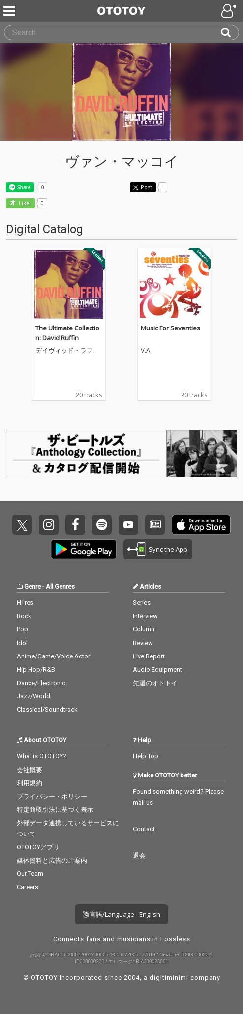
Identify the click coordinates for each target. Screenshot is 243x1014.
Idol (22, 643)
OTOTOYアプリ (38, 847)
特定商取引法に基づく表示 (55, 809)
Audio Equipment (157, 669)
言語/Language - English (121, 914)
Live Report (149, 656)
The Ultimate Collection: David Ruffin (67, 333)
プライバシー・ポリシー (52, 796)
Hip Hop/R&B (36, 669)
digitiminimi (169, 977)
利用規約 (29, 783)
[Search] (230, 32)
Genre (32, 586)
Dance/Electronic (41, 682)
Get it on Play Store (84, 549)
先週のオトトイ (155, 682)
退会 (139, 855)
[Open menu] (229, 11)
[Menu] (10, 11)
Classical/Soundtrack (47, 709)
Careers (27, 887)
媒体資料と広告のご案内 (52, 860)
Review (143, 643)
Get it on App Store (201, 525)
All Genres (60, 586)
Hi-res (25, 602)
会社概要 (29, 770)
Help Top (145, 756)
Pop (22, 629)
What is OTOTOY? (41, 756)
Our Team (30, 873)
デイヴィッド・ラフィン (67, 351)
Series (142, 602)
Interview (145, 616)
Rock (24, 616)
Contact (144, 829)
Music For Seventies (170, 328)
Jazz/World (33, 696)
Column (143, 629)
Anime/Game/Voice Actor (53, 656)
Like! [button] (24, 203)
